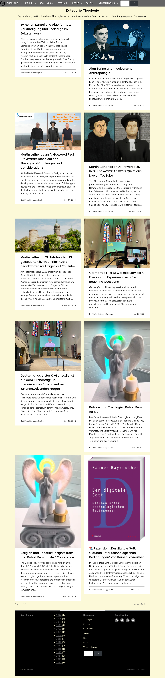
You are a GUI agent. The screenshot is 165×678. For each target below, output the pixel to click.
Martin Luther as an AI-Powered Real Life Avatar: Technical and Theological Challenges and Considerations (47, 161)
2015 (58, 652)
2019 (58, 639)
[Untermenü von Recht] (81, 3)
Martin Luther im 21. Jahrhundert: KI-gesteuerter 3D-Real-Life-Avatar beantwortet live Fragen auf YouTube (48, 261)
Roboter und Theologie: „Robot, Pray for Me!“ (115, 409)
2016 (58, 649)
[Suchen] (134, 3)
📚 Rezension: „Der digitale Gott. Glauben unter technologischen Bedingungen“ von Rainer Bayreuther (116, 552)
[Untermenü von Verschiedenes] (117, 3)
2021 (58, 632)
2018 (58, 642)
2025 (58, 618)
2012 (58, 662)
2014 (58, 655)
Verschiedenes (107, 3)
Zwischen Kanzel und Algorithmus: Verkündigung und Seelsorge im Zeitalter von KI (46, 29)
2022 (58, 628)
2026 (58, 615)
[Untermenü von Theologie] (21, 3)
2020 (58, 635)
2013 (58, 659)
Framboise (140, 669)
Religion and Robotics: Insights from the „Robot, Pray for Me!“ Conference (47, 555)
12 (24, 604)
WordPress (131, 669)
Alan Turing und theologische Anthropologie (110, 71)
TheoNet (29, 669)
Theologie (12, 3)
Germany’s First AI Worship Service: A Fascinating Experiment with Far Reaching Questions (116, 277)
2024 (58, 622)
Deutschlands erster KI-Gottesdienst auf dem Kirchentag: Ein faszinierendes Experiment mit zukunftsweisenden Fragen (47, 382)
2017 (58, 645)
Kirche (28, 3)
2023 (58, 625)
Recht (75, 3)
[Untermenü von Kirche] (35, 3)
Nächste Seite (141, 604)
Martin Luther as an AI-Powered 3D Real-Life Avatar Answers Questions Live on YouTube (115, 171)
